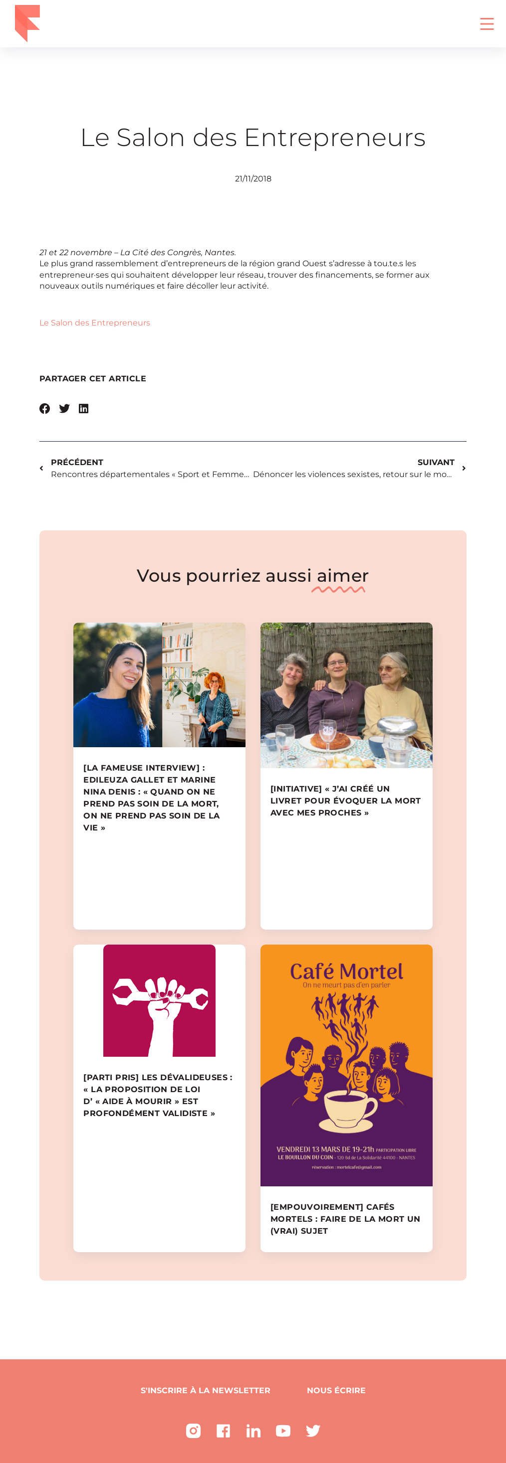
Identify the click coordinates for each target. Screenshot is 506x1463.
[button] (45, 409)
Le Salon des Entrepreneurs (94, 322)
